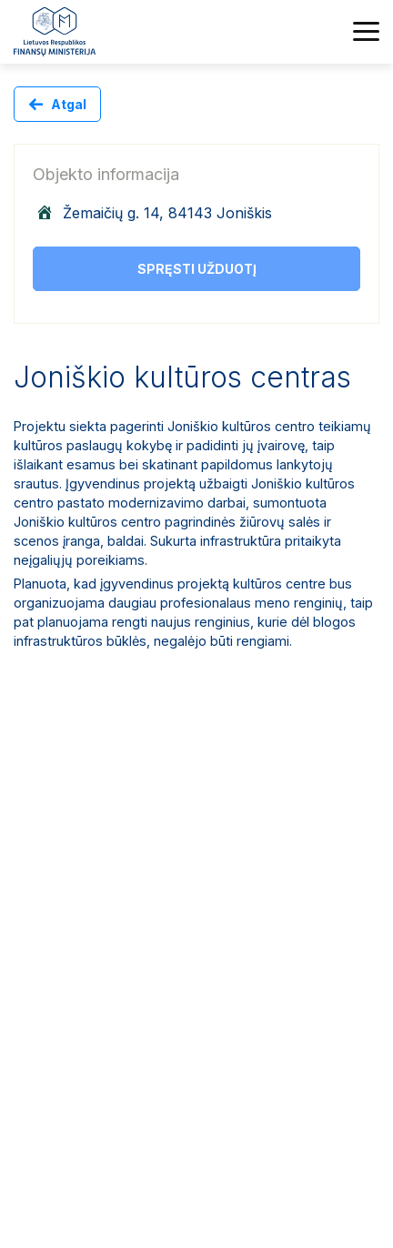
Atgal (68, 104)
